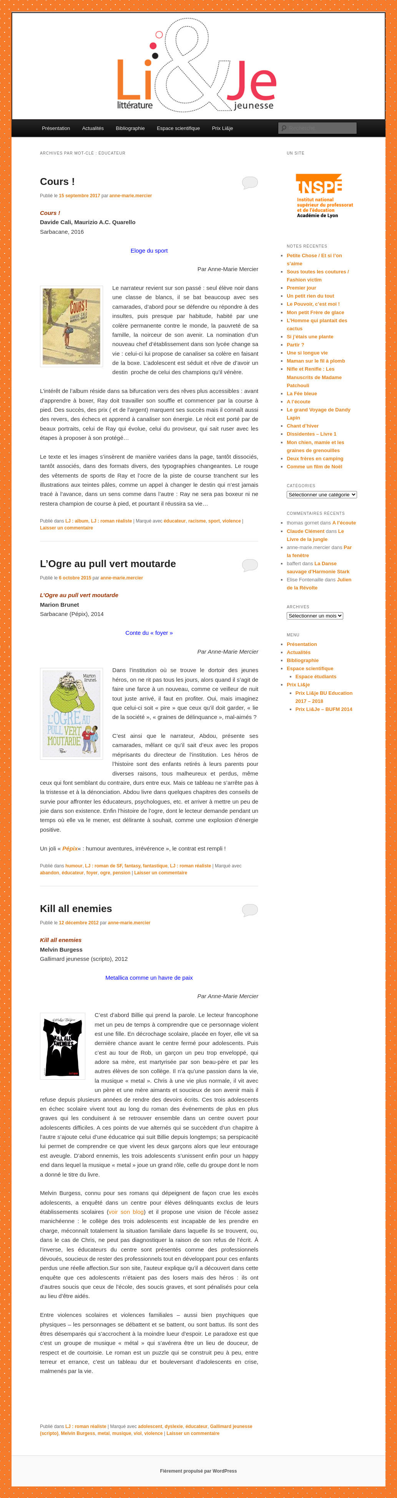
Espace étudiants (316, 676)
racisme (197, 521)
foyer (92, 872)
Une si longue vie (307, 353)
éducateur (175, 521)
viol (138, 1433)
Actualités (93, 128)
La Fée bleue (302, 393)
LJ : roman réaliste (111, 521)
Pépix (70, 848)
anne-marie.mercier (131, 195)
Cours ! (57, 181)
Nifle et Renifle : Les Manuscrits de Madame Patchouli (314, 377)
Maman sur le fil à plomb (316, 361)
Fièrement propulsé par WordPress (198, 1471)
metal (104, 1433)
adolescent (150, 1426)
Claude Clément (305, 531)
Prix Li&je (222, 128)
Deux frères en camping (315, 458)
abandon (49, 872)
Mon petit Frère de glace (315, 312)
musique (121, 1433)
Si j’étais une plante (310, 337)
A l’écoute (299, 401)
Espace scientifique (178, 128)
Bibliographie (130, 128)
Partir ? (295, 345)
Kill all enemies (76, 908)
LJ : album (76, 521)
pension (121, 872)
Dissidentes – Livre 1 (311, 434)
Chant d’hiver (303, 426)
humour (74, 866)
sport (214, 521)
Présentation (56, 128)
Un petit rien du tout (310, 296)
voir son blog (126, 1211)
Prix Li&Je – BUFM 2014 (324, 709)
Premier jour (301, 288)
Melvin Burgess (78, 1433)
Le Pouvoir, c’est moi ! (313, 304)
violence (232, 521)
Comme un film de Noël (314, 466)
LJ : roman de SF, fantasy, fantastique (126, 866)
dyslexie (174, 1426)
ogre (105, 872)
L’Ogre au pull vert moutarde (108, 563)
